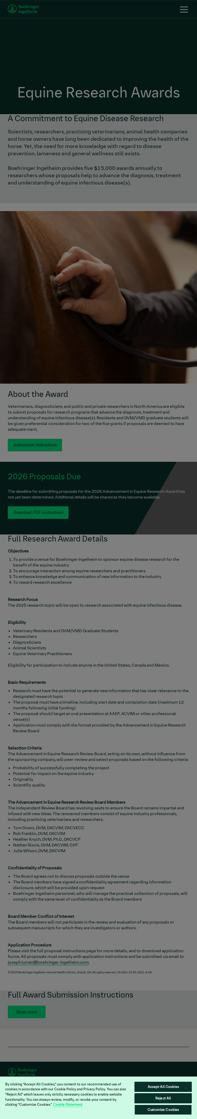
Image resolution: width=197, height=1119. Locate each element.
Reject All (163, 1098)
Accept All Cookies (163, 1087)
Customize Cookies (163, 1110)
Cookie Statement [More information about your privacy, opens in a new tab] (67, 1104)
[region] (98, 1097)
